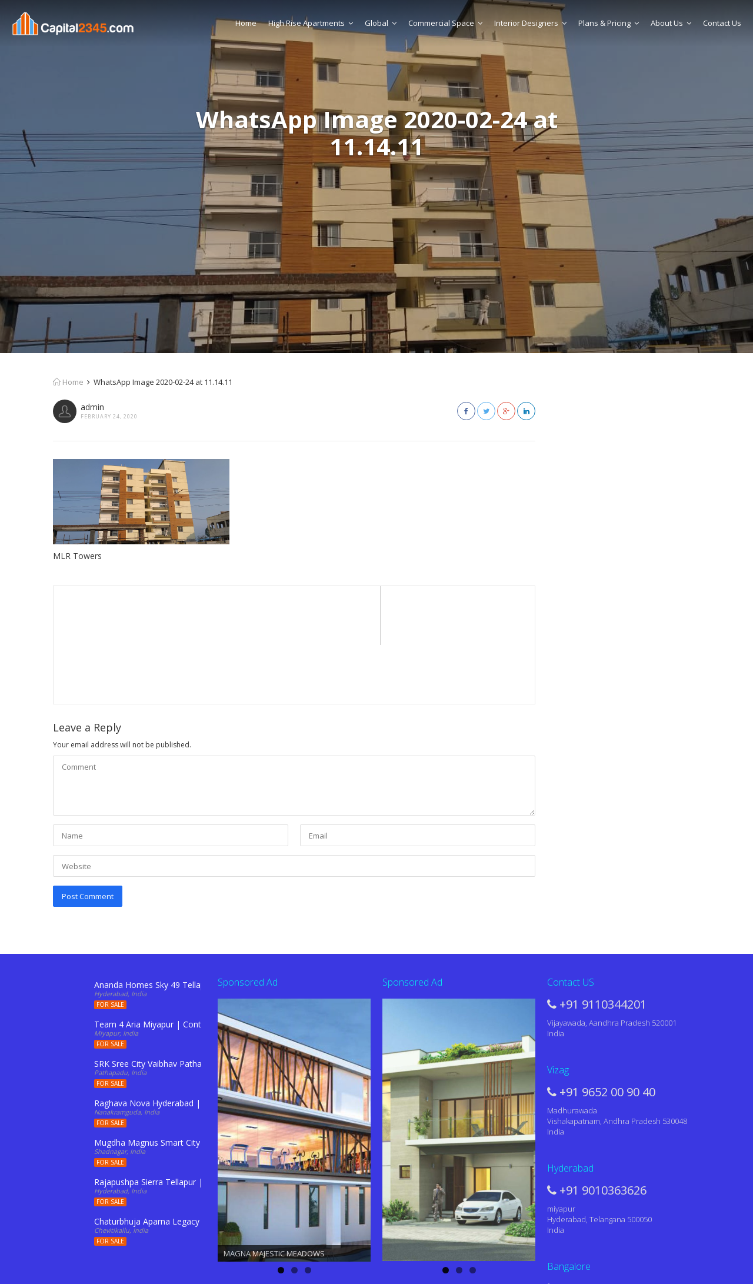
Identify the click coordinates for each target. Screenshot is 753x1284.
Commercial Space (445, 23)
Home (245, 23)
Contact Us (722, 23)
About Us (671, 23)
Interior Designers (530, 23)
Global (381, 23)
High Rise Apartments (310, 23)
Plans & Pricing (608, 23)
